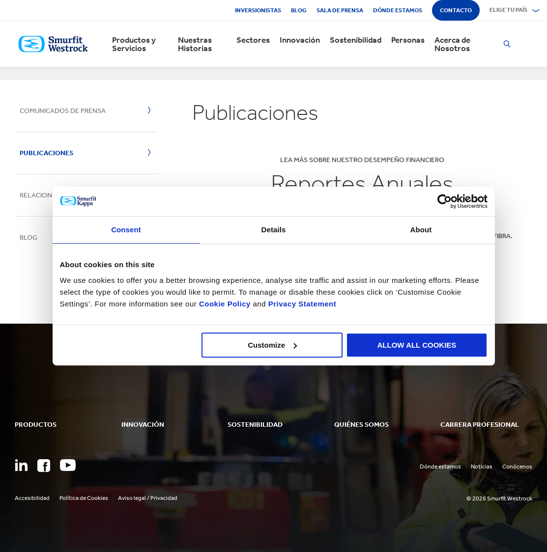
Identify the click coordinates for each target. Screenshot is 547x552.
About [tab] (421, 229)
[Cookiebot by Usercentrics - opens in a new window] (445, 201)
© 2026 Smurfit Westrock (499, 498)
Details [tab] (273, 229)
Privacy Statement (301, 304)
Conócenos (517, 466)
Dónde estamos (397, 10)
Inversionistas (258, 10)
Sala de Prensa (340, 10)
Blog (299, 10)
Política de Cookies (83, 498)
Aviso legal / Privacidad (147, 498)
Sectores (253, 40)
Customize (272, 345)
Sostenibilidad (355, 40)
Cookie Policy (225, 304)
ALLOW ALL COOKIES (417, 345)
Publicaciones (46, 153)
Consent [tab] (126, 229)
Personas (408, 40)
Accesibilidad (32, 498)
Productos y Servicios (134, 44)
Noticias (481, 466)
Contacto (456, 10)
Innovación (300, 40)
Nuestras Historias (195, 44)
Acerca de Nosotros (452, 44)
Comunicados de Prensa (63, 111)
